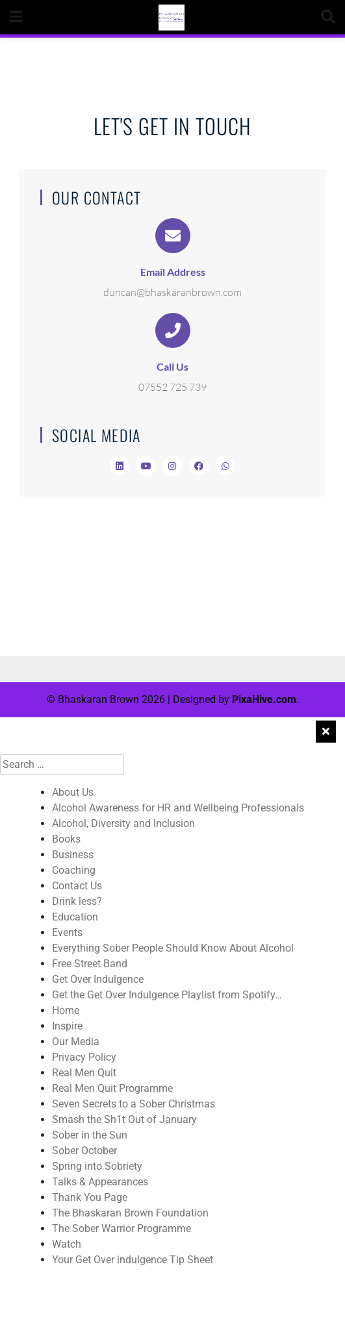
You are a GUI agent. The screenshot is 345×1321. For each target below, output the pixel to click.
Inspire (67, 1026)
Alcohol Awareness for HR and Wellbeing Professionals (178, 808)
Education (75, 917)
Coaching (74, 870)
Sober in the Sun (89, 1135)
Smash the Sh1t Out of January (124, 1119)
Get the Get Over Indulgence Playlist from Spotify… (167, 995)
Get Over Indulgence (98, 979)
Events (67, 932)
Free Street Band (89, 963)
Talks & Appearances (100, 1182)
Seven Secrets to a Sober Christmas (133, 1104)
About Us (73, 792)
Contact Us (77, 886)
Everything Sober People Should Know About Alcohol (173, 948)
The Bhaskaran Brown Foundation (130, 1213)
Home (65, 1010)
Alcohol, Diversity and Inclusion (123, 823)
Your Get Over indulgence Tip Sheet (132, 1259)
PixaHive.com (264, 699)
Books (66, 839)
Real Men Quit (84, 1073)
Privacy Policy (84, 1057)
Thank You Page (89, 1197)
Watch (66, 1244)
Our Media (75, 1041)
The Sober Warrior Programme (121, 1228)
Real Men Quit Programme (112, 1088)
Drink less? (77, 901)
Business (73, 854)
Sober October (84, 1150)
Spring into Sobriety (97, 1166)
